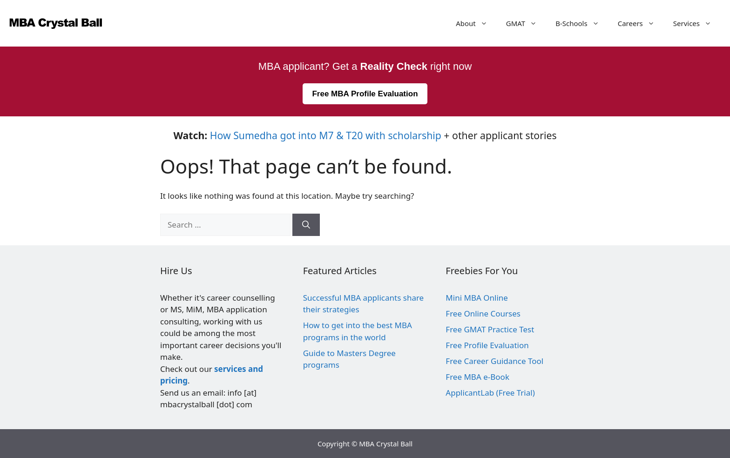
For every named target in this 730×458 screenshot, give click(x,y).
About (476, 23)
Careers (641, 23)
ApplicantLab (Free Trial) (490, 392)
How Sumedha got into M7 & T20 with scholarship (325, 135)
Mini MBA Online (477, 297)
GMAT (526, 23)
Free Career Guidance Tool (494, 361)
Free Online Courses (483, 313)
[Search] (306, 225)
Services (697, 23)
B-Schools (581, 23)
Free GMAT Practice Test (490, 329)
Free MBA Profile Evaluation (365, 93)
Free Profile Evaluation (487, 345)
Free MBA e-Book (477, 376)
